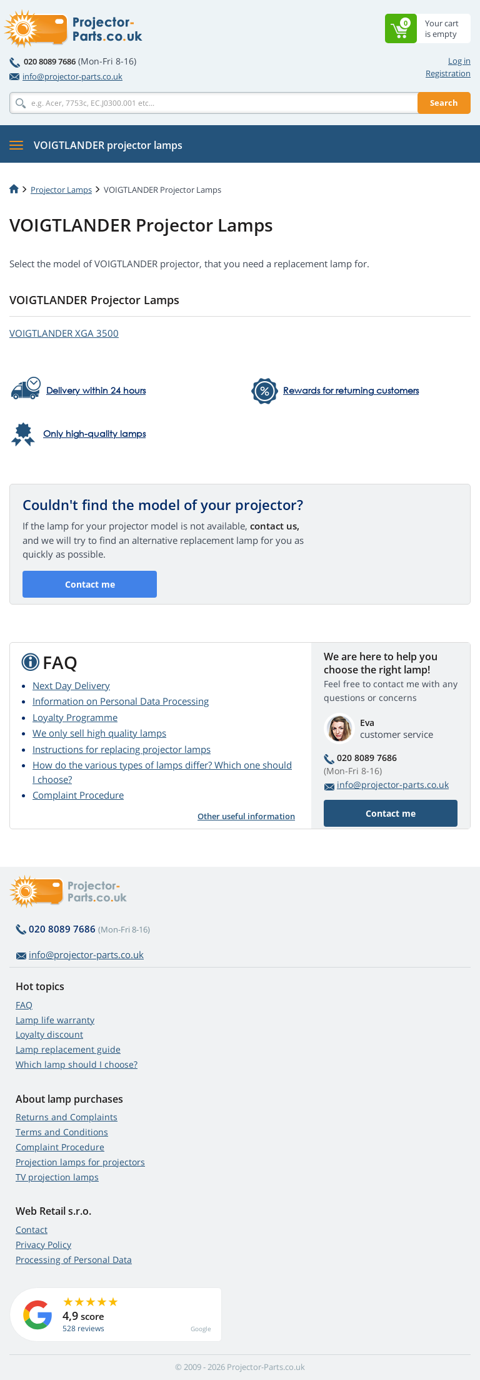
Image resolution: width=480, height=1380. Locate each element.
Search (444, 102)
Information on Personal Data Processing (120, 701)
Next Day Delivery (71, 685)
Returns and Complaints (67, 1117)
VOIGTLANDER (64, 333)
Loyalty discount (49, 1034)
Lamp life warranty (55, 1020)
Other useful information (246, 816)
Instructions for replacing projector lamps (121, 749)
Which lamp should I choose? (77, 1064)
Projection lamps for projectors (80, 1162)
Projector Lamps (61, 189)
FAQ (24, 1005)
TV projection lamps (57, 1177)
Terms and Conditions (62, 1132)
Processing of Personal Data (74, 1259)
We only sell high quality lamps (99, 733)
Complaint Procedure (78, 795)
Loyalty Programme (75, 717)
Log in (459, 60)
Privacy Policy (43, 1244)
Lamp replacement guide (68, 1049)
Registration (448, 73)
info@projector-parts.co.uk (65, 76)
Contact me (90, 584)
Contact (32, 1229)
